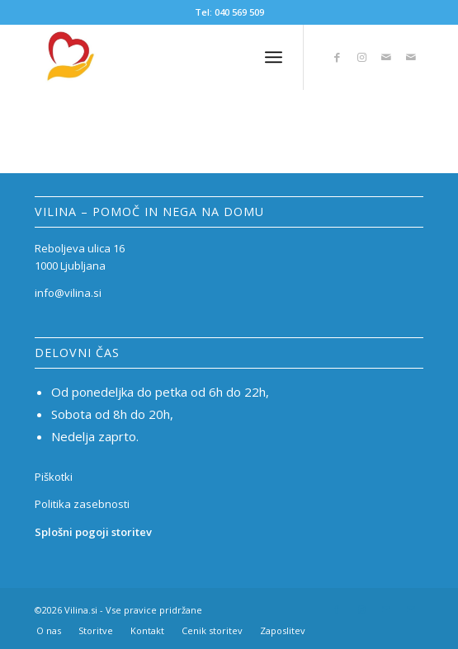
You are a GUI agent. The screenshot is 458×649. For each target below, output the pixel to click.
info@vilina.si (68, 292)
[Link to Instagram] (361, 57)
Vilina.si (80, 610)
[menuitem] (48, 630)
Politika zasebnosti (82, 503)
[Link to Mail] (386, 57)
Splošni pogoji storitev (93, 531)
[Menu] (273, 57)
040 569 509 (239, 12)
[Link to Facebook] (336, 57)
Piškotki (54, 476)
